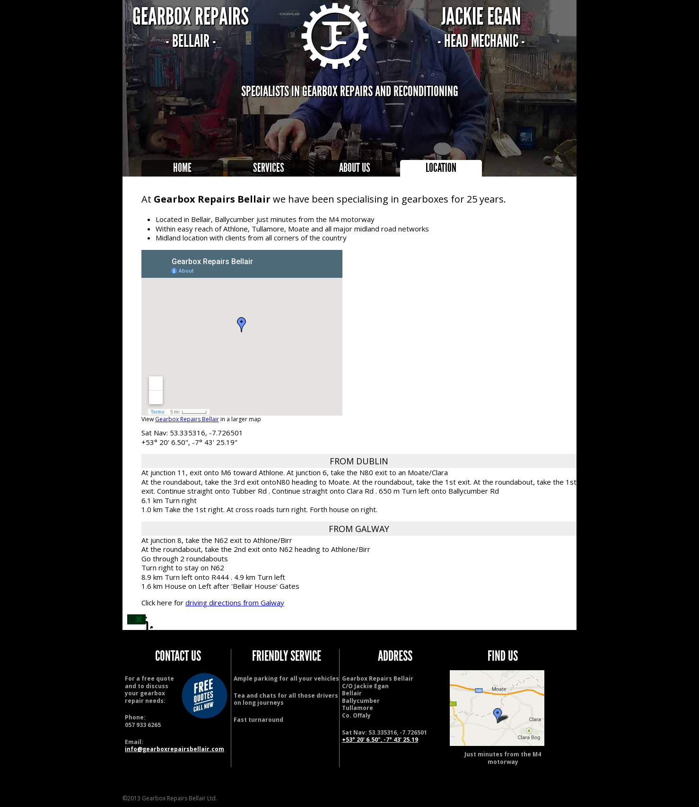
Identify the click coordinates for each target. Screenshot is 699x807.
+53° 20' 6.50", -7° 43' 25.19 (380, 740)
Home (182, 168)
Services (268, 168)
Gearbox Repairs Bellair (187, 419)
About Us (354, 168)
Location (441, 168)
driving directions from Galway (234, 602)
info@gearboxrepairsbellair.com (174, 749)
